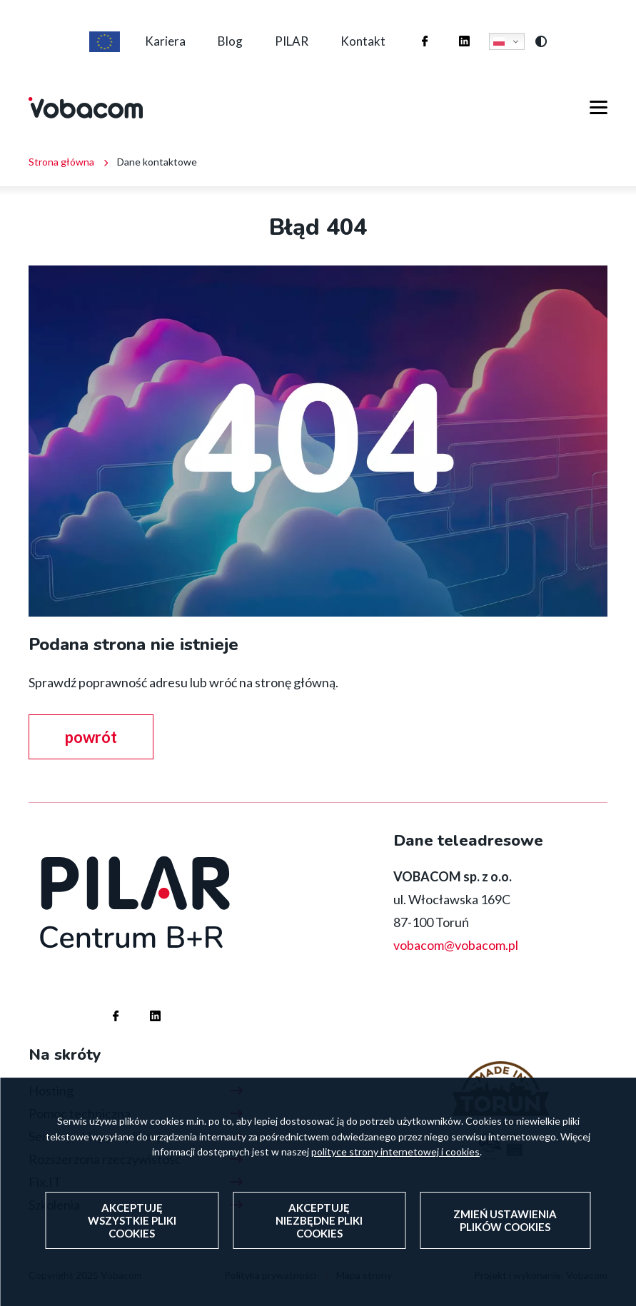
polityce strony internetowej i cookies (395, 1158)
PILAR (291, 41)
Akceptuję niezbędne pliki (319, 1227)
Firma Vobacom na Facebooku (410, 27)
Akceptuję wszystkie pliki (132, 1227)
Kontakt (362, 41)
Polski (499, 41)
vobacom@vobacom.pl (455, 945)
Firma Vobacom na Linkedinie (141, 1002)
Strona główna (61, 162)
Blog (230, 41)
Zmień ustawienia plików (505, 1227)
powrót (91, 736)
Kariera (165, 41)
